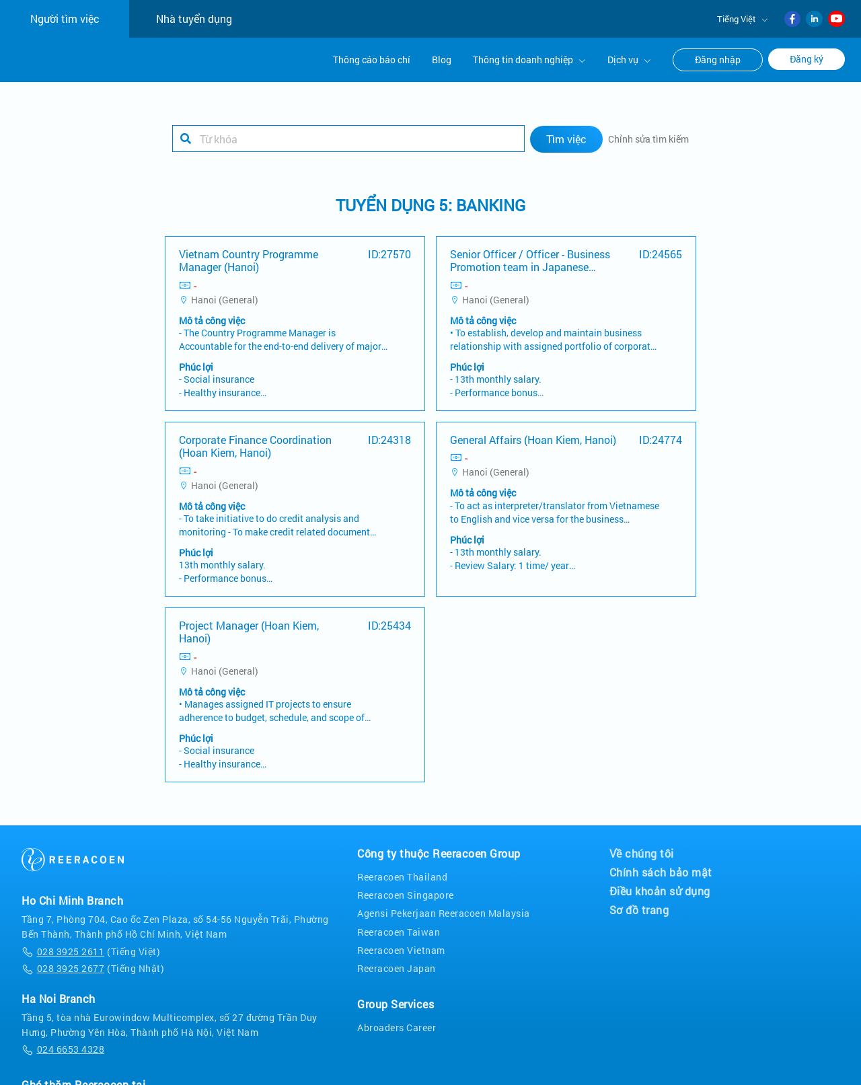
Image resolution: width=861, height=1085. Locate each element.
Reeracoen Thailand (402, 876)
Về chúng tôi (641, 853)
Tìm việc (566, 138)
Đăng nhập (718, 60)
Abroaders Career (396, 1026)
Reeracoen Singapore (405, 895)
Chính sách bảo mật (660, 871)
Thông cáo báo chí (371, 59)
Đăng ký (806, 59)
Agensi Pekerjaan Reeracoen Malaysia (443, 913)
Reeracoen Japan (396, 967)
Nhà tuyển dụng (194, 18)
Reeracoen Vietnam (401, 949)
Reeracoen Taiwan (398, 931)
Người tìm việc (65, 18)
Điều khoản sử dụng (659, 890)
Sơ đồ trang (639, 909)
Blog (441, 59)
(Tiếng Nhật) (93, 967)
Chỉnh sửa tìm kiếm (648, 138)
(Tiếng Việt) (91, 950)
